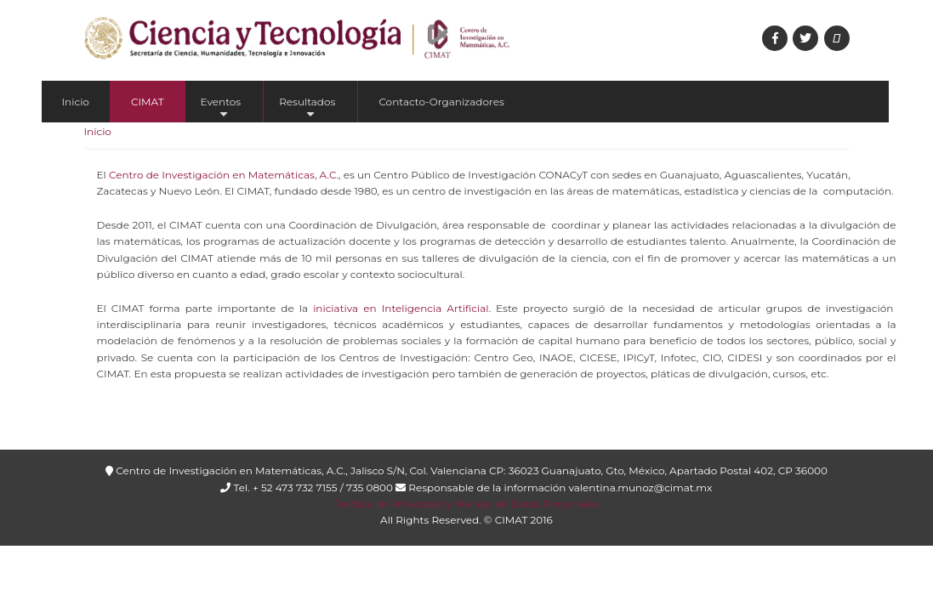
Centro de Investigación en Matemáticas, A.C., (225, 174)
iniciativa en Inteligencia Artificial (400, 308)
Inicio (75, 101)
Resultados (307, 108)
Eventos (221, 108)
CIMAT (147, 101)
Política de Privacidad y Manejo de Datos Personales (466, 503)
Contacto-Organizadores (440, 101)
